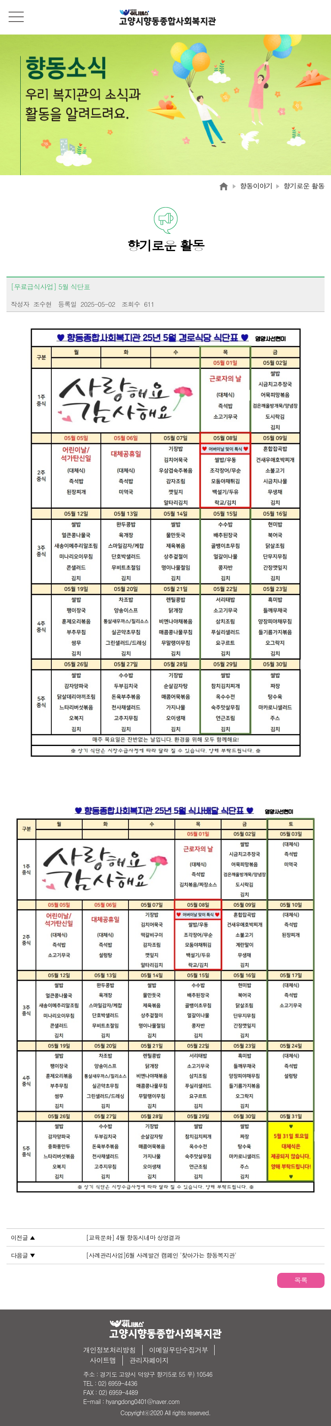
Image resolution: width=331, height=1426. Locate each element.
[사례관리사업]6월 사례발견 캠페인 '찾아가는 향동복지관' (161, 1255)
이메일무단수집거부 (178, 1350)
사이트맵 (103, 1360)
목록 (300, 1280)
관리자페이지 (149, 1360)
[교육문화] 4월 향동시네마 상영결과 (133, 1237)
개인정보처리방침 (109, 1350)
